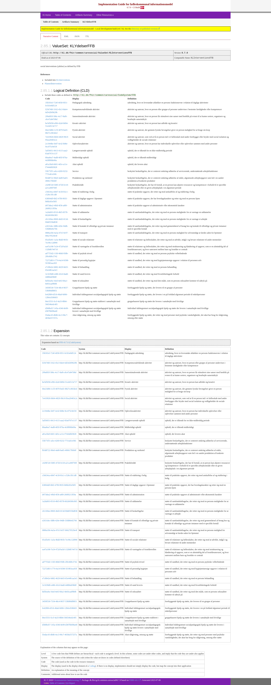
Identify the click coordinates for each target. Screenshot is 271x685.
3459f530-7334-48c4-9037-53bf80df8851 (59, 601)
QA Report (70, 683)
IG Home (47, 15)
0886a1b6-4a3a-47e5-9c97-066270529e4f (59, 530)
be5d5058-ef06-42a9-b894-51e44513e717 (59, 381)
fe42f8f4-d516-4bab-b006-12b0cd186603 (59, 608)
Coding (92, 665)
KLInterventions (63, 79)
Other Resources (105, 15)
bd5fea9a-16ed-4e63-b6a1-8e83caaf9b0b (59, 591)
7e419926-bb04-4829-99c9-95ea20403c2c (59, 398)
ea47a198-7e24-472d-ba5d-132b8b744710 (60, 549)
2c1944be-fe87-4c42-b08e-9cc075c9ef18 (59, 410)
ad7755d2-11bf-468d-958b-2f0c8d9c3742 (59, 561)
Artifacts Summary (83, 15)
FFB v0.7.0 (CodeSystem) (70, 342)
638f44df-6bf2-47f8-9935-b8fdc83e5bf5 (59, 484)
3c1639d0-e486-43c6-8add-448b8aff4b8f (59, 585)
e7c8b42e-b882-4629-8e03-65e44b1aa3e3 (59, 578)
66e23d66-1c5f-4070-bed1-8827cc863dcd (59, 388)
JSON (77, 36)
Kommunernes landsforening (67, 680)
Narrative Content (50, 36)
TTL (87, 36)
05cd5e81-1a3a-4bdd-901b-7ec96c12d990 (59, 539)
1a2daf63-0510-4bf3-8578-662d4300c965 (59, 501)
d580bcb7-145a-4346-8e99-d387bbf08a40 (59, 624)
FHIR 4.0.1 (134, 680)
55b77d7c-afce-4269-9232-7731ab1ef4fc (59, 440)
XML (66, 36)
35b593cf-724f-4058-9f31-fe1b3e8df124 (59, 353)
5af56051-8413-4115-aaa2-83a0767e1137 (59, 420)
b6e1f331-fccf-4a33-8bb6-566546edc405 (59, 617)
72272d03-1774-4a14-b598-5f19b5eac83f (59, 568)
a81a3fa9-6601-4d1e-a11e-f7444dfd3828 (59, 433)
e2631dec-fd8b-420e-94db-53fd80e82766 (59, 520)
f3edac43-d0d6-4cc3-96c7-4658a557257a (59, 634)
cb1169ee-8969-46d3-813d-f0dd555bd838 (59, 510)
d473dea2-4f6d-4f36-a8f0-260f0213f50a (59, 494)
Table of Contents (63, 15)
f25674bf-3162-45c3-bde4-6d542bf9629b (59, 362)
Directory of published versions (144, 29)
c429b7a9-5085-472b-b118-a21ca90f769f (59, 462)
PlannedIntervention (53, 83)
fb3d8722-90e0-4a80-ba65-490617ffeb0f (59, 450)
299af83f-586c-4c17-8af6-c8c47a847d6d (59, 372)
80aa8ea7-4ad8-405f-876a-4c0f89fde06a (59, 427)
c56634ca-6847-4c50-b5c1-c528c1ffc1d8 (59, 475)
